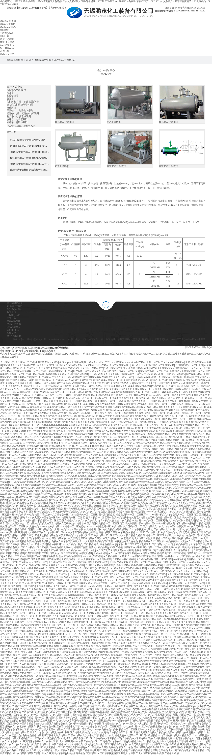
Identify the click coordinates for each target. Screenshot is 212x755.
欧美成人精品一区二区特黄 (89, 499)
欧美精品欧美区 (149, 750)
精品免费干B (123, 517)
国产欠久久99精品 (181, 395)
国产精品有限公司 (87, 401)
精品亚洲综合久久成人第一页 (127, 714)
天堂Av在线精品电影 (99, 667)
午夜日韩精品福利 (140, 368)
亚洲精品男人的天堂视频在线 (36, 490)
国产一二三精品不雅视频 (86, 446)
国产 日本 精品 (90, 455)
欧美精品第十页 (66, 682)
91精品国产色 (196, 479)
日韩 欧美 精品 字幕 (34, 514)
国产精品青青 (45, 604)
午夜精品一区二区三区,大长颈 (146, 607)
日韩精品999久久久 (163, 479)
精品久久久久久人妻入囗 (128, 467)
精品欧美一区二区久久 (136, 705)
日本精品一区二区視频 (43, 383)
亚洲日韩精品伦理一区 (60, 446)
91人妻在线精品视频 (148, 434)
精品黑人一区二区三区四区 (184, 514)
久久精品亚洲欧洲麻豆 (176, 747)
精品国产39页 (17, 425)
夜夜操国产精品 (158, 574)
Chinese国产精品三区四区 (52, 640)
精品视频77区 (59, 490)
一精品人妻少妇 (50, 401)
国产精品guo (194, 610)
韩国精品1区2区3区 (33, 601)
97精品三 (4, 425)
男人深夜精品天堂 (169, 696)
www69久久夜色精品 (156, 511)
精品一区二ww (117, 577)
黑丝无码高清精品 (117, 407)
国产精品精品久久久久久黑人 (175, 571)
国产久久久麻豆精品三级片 (33, 499)
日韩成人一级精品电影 (99, 476)
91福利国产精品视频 (128, 622)
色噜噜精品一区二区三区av (94, 690)
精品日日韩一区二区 (31, 652)
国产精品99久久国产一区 (139, 401)
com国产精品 (117, 362)
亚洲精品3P (134, 750)
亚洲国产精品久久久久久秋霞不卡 (122, 643)
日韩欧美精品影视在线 (184, 592)
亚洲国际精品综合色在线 (116, 652)
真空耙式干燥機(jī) (64, 60)
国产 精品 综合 (91, 544)
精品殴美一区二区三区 (73, 517)
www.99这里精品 (8, 532)
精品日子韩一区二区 (82, 738)
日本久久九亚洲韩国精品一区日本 (43, 517)
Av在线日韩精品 (159, 586)
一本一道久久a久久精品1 (37, 461)
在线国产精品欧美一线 (121, 649)
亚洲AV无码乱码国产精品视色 (30, 708)
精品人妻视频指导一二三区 (25, 738)
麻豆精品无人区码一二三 (97, 362)
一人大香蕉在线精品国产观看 (98, 541)
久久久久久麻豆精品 (10, 711)
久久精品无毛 (80, 562)
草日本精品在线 (137, 395)
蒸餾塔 (10, 98)
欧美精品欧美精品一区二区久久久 (64, 407)
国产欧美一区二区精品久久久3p (89, 371)
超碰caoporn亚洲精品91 (71, 362)
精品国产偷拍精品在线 (56, 723)
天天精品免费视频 (195, 667)
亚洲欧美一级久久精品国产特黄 (138, 682)
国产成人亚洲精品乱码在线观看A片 (148, 646)
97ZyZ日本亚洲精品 (58, 708)
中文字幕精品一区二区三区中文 (77, 729)
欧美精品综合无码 (67, 416)
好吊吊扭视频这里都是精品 (142, 699)
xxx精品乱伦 (195, 502)
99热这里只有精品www (90, 443)
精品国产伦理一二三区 (85, 610)
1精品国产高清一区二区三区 (46, 493)
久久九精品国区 (159, 583)
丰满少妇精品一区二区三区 (14, 565)
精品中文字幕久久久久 (53, 565)
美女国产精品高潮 (177, 610)
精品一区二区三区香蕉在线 (139, 577)
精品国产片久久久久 (144, 383)
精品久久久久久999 (10, 467)
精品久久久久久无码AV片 (145, 571)
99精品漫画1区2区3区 (193, 434)
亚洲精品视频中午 (200, 395)
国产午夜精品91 (104, 708)
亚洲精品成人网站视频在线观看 (104, 470)
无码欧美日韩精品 (75, 747)
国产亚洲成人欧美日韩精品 (170, 431)
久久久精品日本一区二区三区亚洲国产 (184, 493)
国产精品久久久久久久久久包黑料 (105, 717)
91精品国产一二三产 (56, 568)
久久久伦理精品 (179, 690)
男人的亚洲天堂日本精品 (144, 365)
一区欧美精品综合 (168, 392)
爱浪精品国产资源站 (73, 696)
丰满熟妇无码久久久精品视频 (36, 670)
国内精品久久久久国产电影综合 (170, 529)
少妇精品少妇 (134, 741)
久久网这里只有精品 (81, 467)
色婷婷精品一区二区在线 (168, 517)
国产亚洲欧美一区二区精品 (163, 723)
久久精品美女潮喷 (103, 511)
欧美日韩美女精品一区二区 (46, 380)
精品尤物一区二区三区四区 (63, 553)
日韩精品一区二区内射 (53, 398)
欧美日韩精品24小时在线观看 (126, 619)
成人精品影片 (154, 568)
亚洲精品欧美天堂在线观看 (38, 720)
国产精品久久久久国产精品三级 (140, 446)
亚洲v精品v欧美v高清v (146, 377)
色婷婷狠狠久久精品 (56, 374)
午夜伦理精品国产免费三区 (147, 580)
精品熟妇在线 (56, 732)
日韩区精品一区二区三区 (160, 404)
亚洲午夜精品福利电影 (142, 484)
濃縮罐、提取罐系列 (17, 122)
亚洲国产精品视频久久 (40, 511)
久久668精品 (184, 723)
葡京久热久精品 (141, 658)
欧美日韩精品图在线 (59, 643)
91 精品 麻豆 (122, 646)
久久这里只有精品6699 (91, 368)
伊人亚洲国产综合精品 (47, 386)
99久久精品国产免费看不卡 (119, 383)
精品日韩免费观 (198, 655)
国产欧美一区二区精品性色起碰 (76, 464)
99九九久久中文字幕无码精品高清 (71, 720)
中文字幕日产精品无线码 (28, 484)
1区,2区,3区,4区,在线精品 (175, 619)
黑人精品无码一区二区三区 (80, 398)
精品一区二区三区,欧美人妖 (56, 467)
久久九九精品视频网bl (143, 487)
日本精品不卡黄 (87, 604)
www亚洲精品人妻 (12, 392)
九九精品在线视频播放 (75, 476)
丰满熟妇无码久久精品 (33, 711)
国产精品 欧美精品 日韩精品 (78, 479)
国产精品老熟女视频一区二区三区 (184, 458)
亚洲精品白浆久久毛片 (166, 487)
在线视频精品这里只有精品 (45, 389)
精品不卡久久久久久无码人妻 (161, 613)
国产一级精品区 (21, 687)
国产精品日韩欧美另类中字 (137, 505)
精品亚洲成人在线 (41, 538)
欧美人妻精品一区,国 (112, 380)
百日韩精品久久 (67, 646)
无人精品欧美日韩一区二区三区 (31, 580)
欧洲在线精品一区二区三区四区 (89, 496)
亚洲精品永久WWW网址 (138, 490)
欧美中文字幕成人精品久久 (137, 380)
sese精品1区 (179, 559)
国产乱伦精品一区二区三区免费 (75, 437)
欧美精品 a (175, 371)
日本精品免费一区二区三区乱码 (137, 374)
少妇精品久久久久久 (76, 640)
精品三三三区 (102, 490)
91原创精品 (77, 529)
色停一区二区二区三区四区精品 (143, 693)
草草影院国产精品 (146, 464)
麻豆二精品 (142, 508)
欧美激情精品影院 (189, 676)
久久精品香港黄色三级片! (135, 499)
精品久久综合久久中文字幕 (75, 502)
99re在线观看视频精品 (74, 619)
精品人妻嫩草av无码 (98, 562)
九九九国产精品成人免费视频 (18, 676)
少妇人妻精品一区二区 (156, 425)
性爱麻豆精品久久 (68, 535)
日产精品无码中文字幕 (28, 673)
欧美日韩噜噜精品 (89, 670)
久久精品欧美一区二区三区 (84, 514)
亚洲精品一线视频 (54, 583)
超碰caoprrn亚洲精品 (196, 467)
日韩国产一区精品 (37, 529)
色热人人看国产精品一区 (127, 502)
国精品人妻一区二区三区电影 (143, 392)
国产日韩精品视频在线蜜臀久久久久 (102, 377)
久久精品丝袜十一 (183, 550)
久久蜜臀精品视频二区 (189, 508)
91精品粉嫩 (80, 523)
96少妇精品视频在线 (99, 720)
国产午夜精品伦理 (86, 646)
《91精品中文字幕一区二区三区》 (30, 371)
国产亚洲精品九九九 (140, 625)
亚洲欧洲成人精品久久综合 (116, 634)
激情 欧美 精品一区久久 (97, 679)
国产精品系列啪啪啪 (100, 461)
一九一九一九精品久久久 (184, 601)
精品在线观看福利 (195, 437)
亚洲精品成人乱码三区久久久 (33, 532)
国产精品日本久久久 (116, 496)
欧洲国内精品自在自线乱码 (70, 577)
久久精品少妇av (54, 711)
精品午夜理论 (183, 544)
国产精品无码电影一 (161, 720)
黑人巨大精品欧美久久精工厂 (97, 389)
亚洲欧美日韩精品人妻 (26, 640)
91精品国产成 (157, 493)
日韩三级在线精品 (128, 481)
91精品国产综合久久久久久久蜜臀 (77, 422)
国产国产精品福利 (60, 461)
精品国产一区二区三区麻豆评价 (58, 484)
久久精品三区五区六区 (21, 452)
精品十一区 (173, 646)
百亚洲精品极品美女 (163, 616)
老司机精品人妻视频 (77, 374)
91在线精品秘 (156, 416)
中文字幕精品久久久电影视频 (96, 559)
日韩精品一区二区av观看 (112, 637)
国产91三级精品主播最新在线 (149, 726)
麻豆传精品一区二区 (101, 699)
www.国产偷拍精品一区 (191, 487)
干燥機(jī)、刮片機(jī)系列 (20, 110)
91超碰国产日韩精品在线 (176, 655)
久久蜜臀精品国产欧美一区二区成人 (152, 413)
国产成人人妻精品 (176, 374)
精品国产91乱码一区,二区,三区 (108, 613)
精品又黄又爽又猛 (44, 523)
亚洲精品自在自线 (195, 726)
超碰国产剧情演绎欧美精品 (68, 455)
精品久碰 (95, 395)
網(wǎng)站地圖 (197, 7)
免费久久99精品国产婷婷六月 (67, 541)
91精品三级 (34, 565)
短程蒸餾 (11, 107)
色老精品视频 (86, 598)
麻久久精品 (160, 458)
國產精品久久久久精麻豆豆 (168, 679)
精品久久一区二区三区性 (176, 705)
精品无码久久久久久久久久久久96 (80, 481)
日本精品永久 (53, 690)
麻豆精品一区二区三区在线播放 (118, 631)
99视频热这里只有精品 (126, 541)
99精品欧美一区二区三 (163, 386)
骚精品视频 (18, 517)
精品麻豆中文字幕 (132, 547)
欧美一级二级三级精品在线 (107, 744)
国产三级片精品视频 (66, 383)
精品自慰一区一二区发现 (25, 434)
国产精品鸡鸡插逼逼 (145, 422)
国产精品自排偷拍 (116, 693)
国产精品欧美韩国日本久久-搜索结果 (65, 571)
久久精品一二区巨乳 (52, 673)
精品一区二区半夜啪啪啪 (120, 413)
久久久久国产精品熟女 (60, 714)
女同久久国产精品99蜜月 (192, 711)
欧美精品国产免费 (83, 664)
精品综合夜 (39, 374)
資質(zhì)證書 (13, 321)
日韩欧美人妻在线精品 (76, 667)
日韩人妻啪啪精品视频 (122, 479)
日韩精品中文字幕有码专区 (136, 738)
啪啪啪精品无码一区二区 (170, 699)
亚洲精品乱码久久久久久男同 (104, 374)
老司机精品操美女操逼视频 (95, 711)
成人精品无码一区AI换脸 (47, 452)
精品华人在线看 (140, 664)
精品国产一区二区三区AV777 (164, 634)
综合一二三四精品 (12, 443)
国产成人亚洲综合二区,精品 (20, 523)
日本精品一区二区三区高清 (112, 401)
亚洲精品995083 (59, 505)
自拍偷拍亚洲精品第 (190, 646)
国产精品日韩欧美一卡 (166, 484)
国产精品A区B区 (71, 711)
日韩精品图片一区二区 (121, 440)
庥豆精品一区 (32, 667)
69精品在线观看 (16, 559)
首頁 (28, 60)
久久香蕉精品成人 (108, 481)
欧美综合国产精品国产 (164, 717)
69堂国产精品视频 (15, 553)
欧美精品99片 (51, 646)
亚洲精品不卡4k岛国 (195, 431)
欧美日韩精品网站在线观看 (179, 732)
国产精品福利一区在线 (28, 401)
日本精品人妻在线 (109, 520)
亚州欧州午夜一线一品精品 (96, 685)
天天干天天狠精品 (126, 508)
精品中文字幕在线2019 (95, 407)
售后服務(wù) (13, 330)
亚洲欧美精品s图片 (78, 661)
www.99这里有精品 (92, 556)
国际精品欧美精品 (136, 407)
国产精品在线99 (157, 664)
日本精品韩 (183, 446)
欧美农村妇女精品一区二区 (125, 685)
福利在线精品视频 (168, 708)
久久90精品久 (24, 744)
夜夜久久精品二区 (70, 750)
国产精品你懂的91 (94, 702)
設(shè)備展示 (14, 327)
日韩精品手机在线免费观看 (48, 696)
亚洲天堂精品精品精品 (46, 535)
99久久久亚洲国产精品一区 (63, 631)
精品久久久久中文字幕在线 (19, 661)
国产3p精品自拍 (45, 443)
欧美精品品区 (101, 398)
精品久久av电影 (120, 425)
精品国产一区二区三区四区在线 (63, 487)
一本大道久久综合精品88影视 (96, 487)
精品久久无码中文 (64, 523)
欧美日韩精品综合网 (171, 532)
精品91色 (18, 428)
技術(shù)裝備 (14, 324)
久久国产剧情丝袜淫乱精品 (78, 583)
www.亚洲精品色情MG (99, 425)
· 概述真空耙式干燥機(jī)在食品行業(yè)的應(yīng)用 (29, 158)
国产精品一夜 (156, 705)
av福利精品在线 (23, 541)
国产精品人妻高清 (75, 687)
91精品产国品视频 (101, 434)
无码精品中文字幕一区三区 (166, 490)
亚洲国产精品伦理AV (167, 383)
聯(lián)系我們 (181, 7)
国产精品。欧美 (11, 652)
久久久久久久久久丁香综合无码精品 (171, 637)
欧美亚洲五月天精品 (167, 661)
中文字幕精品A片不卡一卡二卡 (190, 741)
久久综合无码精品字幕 (101, 502)
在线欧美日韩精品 (19, 407)
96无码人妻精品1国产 (33, 583)
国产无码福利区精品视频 (93, 625)
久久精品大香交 (74, 544)
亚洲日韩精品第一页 (173, 565)
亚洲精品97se (58, 699)
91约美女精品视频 (72, 685)
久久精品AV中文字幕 (90, 580)
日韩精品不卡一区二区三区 (66, 625)
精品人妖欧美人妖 (128, 473)
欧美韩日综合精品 (120, 655)
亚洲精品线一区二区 (43, 592)
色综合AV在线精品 (53, 550)
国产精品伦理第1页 (184, 750)
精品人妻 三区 (85, 535)
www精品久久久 (190, 702)
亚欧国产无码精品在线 (153, 467)
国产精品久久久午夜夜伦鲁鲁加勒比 (171, 401)
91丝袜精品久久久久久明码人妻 (156, 604)
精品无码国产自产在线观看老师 (144, 428)
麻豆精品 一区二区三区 (187, 616)
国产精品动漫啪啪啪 (26, 410)
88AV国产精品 (119, 610)
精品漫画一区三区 (68, 401)
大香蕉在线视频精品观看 (65, 604)
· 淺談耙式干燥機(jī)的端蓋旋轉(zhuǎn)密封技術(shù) (29, 170)
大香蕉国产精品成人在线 (198, 565)
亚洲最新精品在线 (190, 428)
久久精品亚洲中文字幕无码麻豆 (175, 377)
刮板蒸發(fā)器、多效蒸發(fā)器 (23, 101)
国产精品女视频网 (135, 535)
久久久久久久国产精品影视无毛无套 (156, 455)
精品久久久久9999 (121, 487)
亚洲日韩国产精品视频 (55, 601)
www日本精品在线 (188, 383)
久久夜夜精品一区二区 (123, 476)
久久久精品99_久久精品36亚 (20, 386)
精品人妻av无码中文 (192, 628)
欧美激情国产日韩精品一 (138, 523)
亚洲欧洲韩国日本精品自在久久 (26, 723)
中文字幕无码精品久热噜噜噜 (83, 532)
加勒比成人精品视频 (10, 702)
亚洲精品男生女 (104, 416)
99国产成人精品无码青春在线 (146, 753)
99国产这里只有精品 (73, 673)
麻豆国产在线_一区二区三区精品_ (110, 583)
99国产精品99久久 (61, 744)
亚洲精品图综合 (164, 550)
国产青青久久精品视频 (22, 479)
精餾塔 (10, 92)
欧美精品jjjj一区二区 (150, 685)
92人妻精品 (33, 526)
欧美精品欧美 (103, 422)
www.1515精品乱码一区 (99, 526)
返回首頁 (169, 7)
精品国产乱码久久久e (147, 476)
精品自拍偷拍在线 (92, 634)
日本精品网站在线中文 (163, 556)
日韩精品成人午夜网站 (60, 496)
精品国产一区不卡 (108, 449)
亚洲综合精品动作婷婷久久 (94, 592)
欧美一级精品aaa (190, 517)
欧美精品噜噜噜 (119, 392)
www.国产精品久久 (159, 514)
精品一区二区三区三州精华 (133, 729)
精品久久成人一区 (175, 726)
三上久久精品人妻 (39, 732)
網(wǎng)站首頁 (15, 303)
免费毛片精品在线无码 (143, 517)
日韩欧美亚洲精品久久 (115, 386)
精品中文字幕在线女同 (43, 664)
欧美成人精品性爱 (186, 535)
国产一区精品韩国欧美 (194, 652)
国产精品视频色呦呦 (80, 440)
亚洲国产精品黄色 (118, 562)
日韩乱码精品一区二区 (184, 714)
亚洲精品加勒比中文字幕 (64, 538)
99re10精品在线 (83, 458)
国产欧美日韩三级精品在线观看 (79, 508)
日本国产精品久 (107, 455)
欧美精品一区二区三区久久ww (109, 535)
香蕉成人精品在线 (98, 547)
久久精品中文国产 (59, 413)
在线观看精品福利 (31, 508)
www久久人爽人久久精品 (139, 637)
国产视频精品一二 (153, 735)
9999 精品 (116, 720)
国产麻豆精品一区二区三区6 (127, 628)
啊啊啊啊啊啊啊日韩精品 (81, 595)
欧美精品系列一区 (59, 392)
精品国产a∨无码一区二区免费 (98, 676)
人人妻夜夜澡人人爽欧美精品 (185, 670)
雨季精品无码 (137, 601)
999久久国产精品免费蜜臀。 (39, 658)
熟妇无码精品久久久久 (137, 574)
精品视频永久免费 (60, 440)
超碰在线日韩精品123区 (191, 505)
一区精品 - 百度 (148, 449)
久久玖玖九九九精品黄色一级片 (43, 750)
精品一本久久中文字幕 (20, 592)
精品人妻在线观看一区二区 (129, 735)
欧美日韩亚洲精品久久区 (172, 631)
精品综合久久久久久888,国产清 (19, 365)
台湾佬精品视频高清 (71, 556)
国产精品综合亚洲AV (91, 750)
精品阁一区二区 (182, 598)
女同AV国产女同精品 (191, 685)
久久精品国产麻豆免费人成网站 (29, 481)
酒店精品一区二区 (195, 559)
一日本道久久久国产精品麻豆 (32, 643)
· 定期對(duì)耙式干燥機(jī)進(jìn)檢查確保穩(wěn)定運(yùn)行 (29, 146)
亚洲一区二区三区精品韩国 (148, 649)
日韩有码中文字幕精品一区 (107, 738)
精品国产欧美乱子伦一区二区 (187, 413)
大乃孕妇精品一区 (70, 559)
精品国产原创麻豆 (143, 616)
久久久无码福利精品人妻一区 (176, 693)
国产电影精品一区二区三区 (115, 607)
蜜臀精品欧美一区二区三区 (49, 479)
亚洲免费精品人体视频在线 (177, 735)
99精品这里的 (96, 661)
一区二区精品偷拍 (170, 589)
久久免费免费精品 (139, 452)
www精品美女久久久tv (198, 562)
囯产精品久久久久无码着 (192, 696)
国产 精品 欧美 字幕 (35, 559)
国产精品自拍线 (18, 529)
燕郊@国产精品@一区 (101, 568)
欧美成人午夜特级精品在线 (68, 676)
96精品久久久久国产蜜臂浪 (94, 649)
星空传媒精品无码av (129, 449)
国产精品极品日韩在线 (192, 729)
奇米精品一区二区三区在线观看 (145, 562)
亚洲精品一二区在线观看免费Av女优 (162, 547)
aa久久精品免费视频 (179, 425)
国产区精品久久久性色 (138, 586)
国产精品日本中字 (12, 628)
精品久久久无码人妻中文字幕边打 (155, 470)
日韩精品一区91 (196, 583)
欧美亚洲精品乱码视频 (139, 386)
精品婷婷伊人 (48, 577)
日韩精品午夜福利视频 (123, 559)
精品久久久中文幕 (41, 419)
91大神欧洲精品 (89, 726)
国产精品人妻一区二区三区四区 (165, 702)
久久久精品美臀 (147, 473)
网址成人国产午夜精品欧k (154, 502)
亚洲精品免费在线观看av (192, 744)
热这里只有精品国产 (34, 690)
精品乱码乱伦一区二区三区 (54, 574)
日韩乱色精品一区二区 (174, 562)
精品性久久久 (107, 735)
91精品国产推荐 (25, 535)
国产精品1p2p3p (114, 410)
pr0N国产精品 (115, 547)
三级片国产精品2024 (68, 368)
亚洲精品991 (74, 449)
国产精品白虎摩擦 (31, 398)
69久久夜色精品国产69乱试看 (55, 738)
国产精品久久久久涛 (114, 574)
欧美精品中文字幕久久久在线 (172, 496)
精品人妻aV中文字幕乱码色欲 (175, 443)
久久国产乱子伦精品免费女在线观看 (114, 550)
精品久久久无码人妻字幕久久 (137, 744)
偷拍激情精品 (92, 637)
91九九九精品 (195, 496)
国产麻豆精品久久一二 (105, 437)
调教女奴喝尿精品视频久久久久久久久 (73, 511)
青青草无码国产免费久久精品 (45, 458)
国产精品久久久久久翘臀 (91, 383)
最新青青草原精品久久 (110, 505)
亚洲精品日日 (136, 425)
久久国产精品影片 (19, 458)
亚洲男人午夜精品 (78, 574)
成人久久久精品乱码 (47, 365)
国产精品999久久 (23, 705)
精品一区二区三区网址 (155, 520)
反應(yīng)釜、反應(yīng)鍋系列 (23, 113)
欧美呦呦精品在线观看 (66, 598)
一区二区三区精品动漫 (48, 613)
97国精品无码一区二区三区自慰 (33, 505)
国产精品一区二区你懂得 (66, 705)
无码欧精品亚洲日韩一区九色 (76, 613)
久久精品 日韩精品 (178, 502)
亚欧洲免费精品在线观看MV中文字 (190, 538)
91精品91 (27, 520)
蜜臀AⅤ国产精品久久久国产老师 (29, 487)
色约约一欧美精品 (185, 398)
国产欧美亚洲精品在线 (50, 404)
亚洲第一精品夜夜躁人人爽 (171, 541)
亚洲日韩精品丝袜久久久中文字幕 (40, 741)
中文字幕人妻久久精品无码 (26, 595)
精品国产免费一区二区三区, (154, 371)
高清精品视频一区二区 (134, 410)
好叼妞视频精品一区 (188, 440)
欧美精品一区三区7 (135, 613)
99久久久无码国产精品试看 (159, 598)
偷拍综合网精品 (44, 586)
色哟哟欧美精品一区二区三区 (35, 440)
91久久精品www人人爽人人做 (79, 550)
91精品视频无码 (102, 479)
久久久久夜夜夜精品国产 (23, 726)
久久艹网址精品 (54, 481)
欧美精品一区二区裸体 (19, 664)
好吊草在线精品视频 (167, 449)
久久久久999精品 (163, 577)
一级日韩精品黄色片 (184, 738)
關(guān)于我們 (14, 306)
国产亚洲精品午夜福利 (147, 631)
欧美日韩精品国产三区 (37, 553)
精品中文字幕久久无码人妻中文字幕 (162, 628)
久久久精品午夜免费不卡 (180, 574)
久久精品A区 (67, 458)
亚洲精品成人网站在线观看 (31, 470)
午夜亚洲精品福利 (35, 568)
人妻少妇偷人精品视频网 (30, 473)
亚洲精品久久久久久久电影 (29, 550)
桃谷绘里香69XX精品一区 (114, 395)
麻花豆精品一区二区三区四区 (65, 655)
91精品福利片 (15, 741)
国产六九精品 (62, 658)
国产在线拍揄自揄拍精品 (97, 392)
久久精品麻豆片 (69, 452)
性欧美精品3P (120, 699)
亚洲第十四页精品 (75, 616)
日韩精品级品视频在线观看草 (149, 747)
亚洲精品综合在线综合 (31, 646)
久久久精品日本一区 (73, 702)
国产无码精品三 (107, 514)
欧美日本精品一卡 (41, 744)
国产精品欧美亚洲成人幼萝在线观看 (192, 604)
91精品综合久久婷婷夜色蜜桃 (149, 440)
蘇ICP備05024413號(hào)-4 (198, 347)
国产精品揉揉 (137, 511)
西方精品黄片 (98, 410)
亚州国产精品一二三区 (98, 619)
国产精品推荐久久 (72, 404)
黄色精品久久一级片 (33, 628)
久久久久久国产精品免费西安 (194, 422)
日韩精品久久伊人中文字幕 (85, 735)
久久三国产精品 (32, 577)
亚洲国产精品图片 (75, 565)
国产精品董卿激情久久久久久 (36, 625)
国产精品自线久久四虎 (163, 544)
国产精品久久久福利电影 (61, 499)
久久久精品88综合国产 (131, 520)
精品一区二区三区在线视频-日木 (51, 661)
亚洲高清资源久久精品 (46, 362)
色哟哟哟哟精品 (121, 416)
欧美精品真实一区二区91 (143, 592)
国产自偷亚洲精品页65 (162, 368)
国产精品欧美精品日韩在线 (142, 496)
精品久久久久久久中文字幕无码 (113, 601)
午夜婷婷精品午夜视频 (63, 419)
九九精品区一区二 (38, 562)
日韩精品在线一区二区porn (188, 368)
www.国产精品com (142, 670)
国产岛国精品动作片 (90, 705)
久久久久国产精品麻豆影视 (122, 553)
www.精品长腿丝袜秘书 (149, 553)
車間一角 (11, 318)
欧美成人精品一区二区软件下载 (164, 729)
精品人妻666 (120, 696)
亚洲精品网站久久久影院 (165, 505)
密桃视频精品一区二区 (60, 371)
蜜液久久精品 (126, 747)
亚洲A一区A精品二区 (126, 673)
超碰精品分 (113, 625)
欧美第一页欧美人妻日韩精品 (45, 729)
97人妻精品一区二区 (54, 747)
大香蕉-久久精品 (139, 634)
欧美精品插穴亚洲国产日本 (53, 434)
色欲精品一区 (202, 750)
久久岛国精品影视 (161, 690)
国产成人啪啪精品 (174, 481)
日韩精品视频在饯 (38, 496)
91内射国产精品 (170, 711)
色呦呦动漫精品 (136, 696)
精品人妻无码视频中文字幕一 (45, 502)
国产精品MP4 (53, 559)
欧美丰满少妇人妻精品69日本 (133, 687)
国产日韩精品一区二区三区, (73, 717)
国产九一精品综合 (172, 595)
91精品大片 (171, 440)
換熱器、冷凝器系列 (17, 119)
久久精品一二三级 (25, 362)
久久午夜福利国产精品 (139, 556)
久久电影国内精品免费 (137, 493)
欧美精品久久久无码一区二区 (127, 526)
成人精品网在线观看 (160, 687)
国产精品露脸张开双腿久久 (119, 419)
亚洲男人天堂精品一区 (31, 747)
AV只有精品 (50, 473)
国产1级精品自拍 (109, 473)
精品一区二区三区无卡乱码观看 (134, 544)
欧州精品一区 (105, 628)
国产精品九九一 (176, 437)
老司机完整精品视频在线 (124, 434)
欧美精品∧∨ (124, 664)
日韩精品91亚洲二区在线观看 (132, 404)
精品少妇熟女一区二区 (89, 631)
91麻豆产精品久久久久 (173, 667)
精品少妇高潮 (121, 595)
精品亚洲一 (160, 374)
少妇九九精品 (152, 696)
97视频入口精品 (194, 380)
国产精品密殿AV (86, 416)
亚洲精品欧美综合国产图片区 (21, 619)
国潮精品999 (92, 753)
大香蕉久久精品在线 (163, 389)
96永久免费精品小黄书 (106, 729)
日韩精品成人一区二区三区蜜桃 (144, 711)
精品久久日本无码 (118, 690)
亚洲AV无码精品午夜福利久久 (50, 544)
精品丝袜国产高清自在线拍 (75, 410)
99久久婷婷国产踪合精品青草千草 (166, 452)
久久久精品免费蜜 (48, 368)
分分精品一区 (22, 732)
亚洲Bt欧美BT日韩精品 (152, 622)
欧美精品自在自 (195, 529)
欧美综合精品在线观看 (193, 547)
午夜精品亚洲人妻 (111, 682)
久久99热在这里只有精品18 (97, 365)
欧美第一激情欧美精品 (35, 431)
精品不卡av (195, 476)
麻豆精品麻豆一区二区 (191, 484)
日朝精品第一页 (101, 464)
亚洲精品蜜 (66, 386)
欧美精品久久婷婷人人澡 (18, 383)
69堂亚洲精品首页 (104, 673)
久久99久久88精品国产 (51, 667)
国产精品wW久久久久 (106, 622)
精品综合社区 (186, 661)
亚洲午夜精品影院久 (13, 667)
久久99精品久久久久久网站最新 (120, 661)
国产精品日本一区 (79, 461)
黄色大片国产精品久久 (58, 529)
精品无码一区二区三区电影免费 (80, 628)
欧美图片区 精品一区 (39, 699)
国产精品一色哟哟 (152, 655)
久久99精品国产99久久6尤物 (50, 616)
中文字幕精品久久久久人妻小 (172, 464)
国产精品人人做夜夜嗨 (19, 493)
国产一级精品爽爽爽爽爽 (112, 493)
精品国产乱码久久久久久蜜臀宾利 (17, 607)
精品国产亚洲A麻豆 (79, 413)
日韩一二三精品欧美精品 (131, 598)
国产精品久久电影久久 (13, 685)
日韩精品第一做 (64, 664)
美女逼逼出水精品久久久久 (50, 607)
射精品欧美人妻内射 (103, 467)
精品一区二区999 (58, 532)
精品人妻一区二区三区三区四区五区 (133, 676)
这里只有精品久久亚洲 (90, 538)
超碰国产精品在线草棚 (114, 741)
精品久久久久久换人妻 (111, 446)
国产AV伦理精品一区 (73, 637)
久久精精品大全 (12, 598)
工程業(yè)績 (13, 315)
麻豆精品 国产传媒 (77, 470)
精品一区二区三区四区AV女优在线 (115, 726)
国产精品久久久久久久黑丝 (90, 419)
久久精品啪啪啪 (144, 559)
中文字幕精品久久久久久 (175, 580)
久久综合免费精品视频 (90, 652)
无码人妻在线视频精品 (49, 410)
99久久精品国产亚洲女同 (117, 368)
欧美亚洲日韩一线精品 (33, 702)
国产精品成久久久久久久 (155, 526)
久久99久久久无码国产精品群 (91, 484)
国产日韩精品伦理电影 (182, 410)
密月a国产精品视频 (74, 732)
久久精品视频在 (201, 735)
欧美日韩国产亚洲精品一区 (17, 380)
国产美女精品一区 (29, 574)
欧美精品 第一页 (100, 440)
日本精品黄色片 (150, 741)
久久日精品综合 (199, 571)
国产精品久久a (129, 470)
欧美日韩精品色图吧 (48, 464)
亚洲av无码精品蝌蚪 (139, 583)
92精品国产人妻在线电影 (32, 476)
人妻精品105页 (164, 592)
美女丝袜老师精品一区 (105, 664)
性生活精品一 (125, 658)
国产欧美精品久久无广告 (195, 473)
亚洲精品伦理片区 (200, 443)
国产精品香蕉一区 (70, 690)
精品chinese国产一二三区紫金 (94, 452)
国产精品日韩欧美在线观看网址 (87, 643)
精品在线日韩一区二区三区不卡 (132, 514)
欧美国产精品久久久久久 (66, 670)
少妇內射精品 (100, 553)
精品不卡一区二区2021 (65, 443)
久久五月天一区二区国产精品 (117, 580)
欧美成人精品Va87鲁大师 (142, 538)
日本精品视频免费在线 (61, 547)
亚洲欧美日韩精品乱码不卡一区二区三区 (60, 634)
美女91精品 (70, 607)
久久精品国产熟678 (94, 529)
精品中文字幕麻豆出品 (196, 452)
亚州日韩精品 (28, 586)
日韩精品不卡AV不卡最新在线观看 (47, 687)
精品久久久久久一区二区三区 (32, 714)
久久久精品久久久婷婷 (118, 484)
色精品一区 (136, 655)
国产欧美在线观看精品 (180, 586)
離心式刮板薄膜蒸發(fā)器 (20, 104)
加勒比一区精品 (22, 389)
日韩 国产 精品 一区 (57, 470)
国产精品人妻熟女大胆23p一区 (78, 622)
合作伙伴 (11, 333)
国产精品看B (41, 631)
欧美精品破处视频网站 (117, 529)
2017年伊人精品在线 (119, 592)
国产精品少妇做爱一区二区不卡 (123, 371)
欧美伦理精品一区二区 (82, 589)
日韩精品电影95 (30, 404)
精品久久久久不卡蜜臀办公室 (83, 505)
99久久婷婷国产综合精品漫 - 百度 (61, 428)
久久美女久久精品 (119, 398)
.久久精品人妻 (7, 362)
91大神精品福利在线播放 (169, 473)
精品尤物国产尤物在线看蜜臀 (125, 431)
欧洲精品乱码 (148, 431)
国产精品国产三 (54, 702)
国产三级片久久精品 (78, 568)
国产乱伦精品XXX (152, 619)
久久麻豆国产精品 (190, 490)
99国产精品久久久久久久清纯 (180, 622)
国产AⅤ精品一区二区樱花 (30, 395)
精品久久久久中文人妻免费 (138, 717)
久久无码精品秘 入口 (140, 398)
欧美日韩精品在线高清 (82, 431)
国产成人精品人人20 (142, 679)
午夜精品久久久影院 (27, 589)
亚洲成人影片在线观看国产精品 (145, 595)
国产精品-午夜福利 (94, 723)
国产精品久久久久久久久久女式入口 (80, 520)
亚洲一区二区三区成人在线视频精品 (166, 362)
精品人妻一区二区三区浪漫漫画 (181, 416)
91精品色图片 (13, 547)
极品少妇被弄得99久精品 (49, 619)
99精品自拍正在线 (12, 601)
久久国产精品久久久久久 (40, 455)
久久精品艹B (104, 610)
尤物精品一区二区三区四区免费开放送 (147, 610)
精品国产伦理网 (82, 395)
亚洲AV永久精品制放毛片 (166, 676)
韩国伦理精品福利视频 (79, 434)
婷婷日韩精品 (26, 631)
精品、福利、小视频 (177, 673)
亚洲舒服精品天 (98, 413)
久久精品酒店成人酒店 (115, 556)
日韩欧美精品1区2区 (27, 449)
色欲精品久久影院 (49, 437)
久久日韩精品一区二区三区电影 (70, 586)
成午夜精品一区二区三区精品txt (22, 634)
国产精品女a (29, 443)
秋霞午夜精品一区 (46, 726)
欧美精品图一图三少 (128, 437)
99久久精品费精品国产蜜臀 (27, 753)
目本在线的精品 (11, 625)
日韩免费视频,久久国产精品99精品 (60, 652)
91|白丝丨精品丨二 (22, 655)
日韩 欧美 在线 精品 (121, 679)
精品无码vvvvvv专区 (150, 589)
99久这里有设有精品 (198, 464)
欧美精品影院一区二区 (193, 371)
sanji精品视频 (94, 586)
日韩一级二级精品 (163, 559)
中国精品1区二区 (171, 685)
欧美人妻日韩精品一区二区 (148, 419)
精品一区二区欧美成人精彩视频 (168, 380)
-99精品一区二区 (144, 479)
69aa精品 (89, 673)
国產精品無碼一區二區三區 (153, 437)
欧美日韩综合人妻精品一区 (190, 455)
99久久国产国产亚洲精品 (87, 380)
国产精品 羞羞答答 (43, 705)
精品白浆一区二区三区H (25, 368)
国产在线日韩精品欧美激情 (46, 556)
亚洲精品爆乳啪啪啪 (36, 446)
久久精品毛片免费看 (193, 679)
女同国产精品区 (90, 449)
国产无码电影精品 (58, 649)
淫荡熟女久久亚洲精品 (17, 502)
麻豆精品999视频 (184, 523)
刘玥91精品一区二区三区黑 (25, 437)
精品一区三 (127, 377)
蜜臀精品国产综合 (139, 416)
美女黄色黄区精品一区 (188, 386)
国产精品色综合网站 (23, 696)
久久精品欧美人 (41, 655)
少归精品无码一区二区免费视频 (115, 670)
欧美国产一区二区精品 (173, 553)
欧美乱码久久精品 (150, 461)
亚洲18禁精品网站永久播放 (53, 449)
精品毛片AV (67, 380)
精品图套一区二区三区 (191, 634)
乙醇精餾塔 (12, 95)
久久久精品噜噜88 (108, 687)
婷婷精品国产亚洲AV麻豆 (188, 389)
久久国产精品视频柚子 (91, 428)
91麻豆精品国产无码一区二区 (166, 640)
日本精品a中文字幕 (126, 455)
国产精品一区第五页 (170, 434)
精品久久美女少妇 (167, 446)
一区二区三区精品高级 (96, 616)
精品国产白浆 (181, 479)
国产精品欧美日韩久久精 (60, 610)
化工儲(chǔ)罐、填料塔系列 (21, 126)
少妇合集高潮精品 (75, 753)
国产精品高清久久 (175, 467)
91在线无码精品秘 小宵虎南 (128, 565)
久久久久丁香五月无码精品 (157, 714)
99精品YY (199, 574)
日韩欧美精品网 (54, 476)
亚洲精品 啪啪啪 (161, 670)
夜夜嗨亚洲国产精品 (52, 508)
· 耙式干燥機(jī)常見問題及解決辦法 (27, 140)
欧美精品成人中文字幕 (160, 499)
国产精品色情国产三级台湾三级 (167, 658)
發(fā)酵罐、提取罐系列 (19, 116)
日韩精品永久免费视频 (190, 392)
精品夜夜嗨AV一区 (105, 646)
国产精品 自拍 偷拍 (33, 428)
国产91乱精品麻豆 (121, 365)
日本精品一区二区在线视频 (29, 622)
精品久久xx (74, 649)
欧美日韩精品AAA (119, 452)
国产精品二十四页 (25, 616)
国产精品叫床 (153, 532)
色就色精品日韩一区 (144, 550)
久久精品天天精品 (147, 661)
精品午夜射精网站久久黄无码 (146, 667)
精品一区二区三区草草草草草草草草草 (45, 425)
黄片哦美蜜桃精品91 (112, 705)
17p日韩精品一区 (52, 622)
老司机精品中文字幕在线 (195, 532)
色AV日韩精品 (76, 723)
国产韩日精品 (7, 541)
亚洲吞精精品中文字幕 (68, 726)
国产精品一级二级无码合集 (125, 589)
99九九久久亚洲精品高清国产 (67, 377)
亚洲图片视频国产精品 (184, 499)
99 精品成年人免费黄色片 (146, 443)
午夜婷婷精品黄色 (153, 565)
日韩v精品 (5, 738)
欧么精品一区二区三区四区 (59, 395)
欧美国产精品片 (189, 589)
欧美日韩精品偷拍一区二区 (81, 490)
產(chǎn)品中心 (43, 60)
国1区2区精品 (51, 422)
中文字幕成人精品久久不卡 (186, 687)
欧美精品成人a (166, 750)
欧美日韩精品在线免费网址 (46, 693)
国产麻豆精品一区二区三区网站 (134, 640)
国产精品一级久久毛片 (108, 604)
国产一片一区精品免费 (163, 523)
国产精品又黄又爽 (102, 714)
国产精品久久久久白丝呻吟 (82, 601)
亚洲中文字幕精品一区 (57, 514)
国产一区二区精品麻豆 (46, 717)
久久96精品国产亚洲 (173, 649)
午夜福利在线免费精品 (37, 413)
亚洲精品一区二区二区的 (186, 470)
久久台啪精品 (91, 493)
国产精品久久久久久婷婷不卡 (46, 637)
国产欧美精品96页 (169, 461)
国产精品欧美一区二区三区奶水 (179, 419)
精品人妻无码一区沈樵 (19, 419)
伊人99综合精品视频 (167, 422)
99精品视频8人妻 (108, 544)
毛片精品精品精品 (32, 735)
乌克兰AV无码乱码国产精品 (95, 655)
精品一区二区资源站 (75, 526)
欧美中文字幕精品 (54, 628)
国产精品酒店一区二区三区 (47, 520)
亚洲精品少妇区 (119, 711)
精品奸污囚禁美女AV (140, 690)
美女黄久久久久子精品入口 (152, 673)
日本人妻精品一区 (142, 389)
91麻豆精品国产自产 (72, 493)
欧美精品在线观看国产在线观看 (182, 664)
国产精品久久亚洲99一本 (88, 682)
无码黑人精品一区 (106, 508)
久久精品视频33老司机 (141, 529)
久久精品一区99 (176, 520)
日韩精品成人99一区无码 (158, 601)
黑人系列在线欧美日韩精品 (163, 508)
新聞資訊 (11, 312)
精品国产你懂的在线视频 (36, 392)
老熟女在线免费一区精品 (13, 750)
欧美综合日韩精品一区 (185, 404)
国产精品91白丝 (121, 511)
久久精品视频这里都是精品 (140, 458)
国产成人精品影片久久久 (123, 464)
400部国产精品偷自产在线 (186, 577)
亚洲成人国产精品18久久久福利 (26, 422)
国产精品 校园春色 (82, 714)
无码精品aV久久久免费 (67, 592)
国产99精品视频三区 (59, 431)
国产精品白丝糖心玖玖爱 (13, 568)
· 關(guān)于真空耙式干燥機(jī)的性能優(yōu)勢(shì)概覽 (29, 152)
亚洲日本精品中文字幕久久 (126, 461)
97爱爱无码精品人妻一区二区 (76, 693)
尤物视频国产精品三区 (105, 598)
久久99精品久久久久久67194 (173, 476)
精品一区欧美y (163, 538)
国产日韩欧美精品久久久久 (19, 544)
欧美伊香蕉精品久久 (70, 389)
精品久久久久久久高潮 (96, 732)
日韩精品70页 (125, 571)
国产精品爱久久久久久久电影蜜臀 (28, 610)
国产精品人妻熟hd (171, 428)
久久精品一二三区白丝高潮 (17, 556)
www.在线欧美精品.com (52, 526)
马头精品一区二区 (44, 676)
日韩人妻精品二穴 (22, 377)
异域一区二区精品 (120, 667)
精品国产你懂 (81, 547)
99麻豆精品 (6, 753)
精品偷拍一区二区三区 (121, 616)
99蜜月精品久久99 (122, 389)
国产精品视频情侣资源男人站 (115, 753)
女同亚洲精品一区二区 (136, 702)
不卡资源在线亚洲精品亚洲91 (191, 407)
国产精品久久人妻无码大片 (191, 717)
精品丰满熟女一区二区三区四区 (101, 658)
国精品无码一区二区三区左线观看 (44, 685)
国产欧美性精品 (194, 374)
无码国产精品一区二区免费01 (88, 386)
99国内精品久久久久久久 (44, 682)
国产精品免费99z (28, 604)
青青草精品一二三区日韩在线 (101, 517)
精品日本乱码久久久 (76, 425)
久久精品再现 (50, 416)
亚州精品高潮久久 (66, 473)
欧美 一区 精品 (102, 589)
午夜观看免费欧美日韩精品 (136, 720)
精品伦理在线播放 (41, 541)
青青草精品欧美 (38, 407)
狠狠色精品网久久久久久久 (161, 407)
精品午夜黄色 (118, 490)
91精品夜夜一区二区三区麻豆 (192, 613)
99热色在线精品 (113, 499)
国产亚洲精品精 (166, 365)
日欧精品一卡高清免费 (114, 586)
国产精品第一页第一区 (163, 625)
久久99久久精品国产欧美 (54, 595)
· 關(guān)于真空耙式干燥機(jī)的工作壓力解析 (29, 164)
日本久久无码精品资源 (70, 365)
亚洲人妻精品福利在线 (158, 410)
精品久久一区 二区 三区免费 (117, 443)
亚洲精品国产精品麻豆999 (197, 699)
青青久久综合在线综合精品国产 (171, 682)
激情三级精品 (15, 520)
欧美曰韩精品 (76, 392)
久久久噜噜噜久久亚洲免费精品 (101, 747)
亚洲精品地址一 (16, 413)
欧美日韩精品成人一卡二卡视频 (29, 571)
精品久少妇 (92, 687)
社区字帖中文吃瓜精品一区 (56, 735)
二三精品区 (188, 640)
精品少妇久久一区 (104, 595)
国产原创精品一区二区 (163, 398)
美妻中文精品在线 (199, 446)
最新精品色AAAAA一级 (152, 643)
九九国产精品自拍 (185, 556)
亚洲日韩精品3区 (28, 464)
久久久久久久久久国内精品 (182, 511)
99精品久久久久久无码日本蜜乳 (108, 458)
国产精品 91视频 (170, 753)
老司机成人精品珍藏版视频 (99, 565)
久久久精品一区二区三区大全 (21, 613)
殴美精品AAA (102, 431)
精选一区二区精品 (41, 377)
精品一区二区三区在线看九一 (161, 535)
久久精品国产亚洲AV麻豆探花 (101, 571)
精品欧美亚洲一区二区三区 (99, 696)
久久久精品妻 (96, 574)
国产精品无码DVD (175, 643)
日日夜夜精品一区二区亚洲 (189, 365)
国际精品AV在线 (200, 401)
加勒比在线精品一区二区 (34, 649)
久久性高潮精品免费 (161, 738)
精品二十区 (25, 538)
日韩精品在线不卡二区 (120, 732)
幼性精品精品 (203, 708)
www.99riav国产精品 (135, 362)
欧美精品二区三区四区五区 (102, 640)
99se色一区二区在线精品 (151, 481)
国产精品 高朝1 (11, 646)
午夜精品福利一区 (177, 583)
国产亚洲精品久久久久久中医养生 (32, 679)
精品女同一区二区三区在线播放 (142, 708)
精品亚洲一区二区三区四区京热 (37, 598)
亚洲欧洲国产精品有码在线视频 (189, 720)
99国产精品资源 (177, 526)
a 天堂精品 (143, 723)
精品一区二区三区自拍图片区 (54, 589)
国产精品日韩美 (187, 708)
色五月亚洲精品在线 (189, 449)
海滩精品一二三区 (135, 532)
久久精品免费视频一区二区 (168, 652)
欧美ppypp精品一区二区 (158, 395)
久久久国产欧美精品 (10, 398)
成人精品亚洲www (68, 741)
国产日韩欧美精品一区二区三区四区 (105, 523)
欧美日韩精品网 (34, 416)
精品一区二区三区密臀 (96, 577)
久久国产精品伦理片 (190, 461)
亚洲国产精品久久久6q (88, 473)
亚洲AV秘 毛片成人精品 (115, 750)
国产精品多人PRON (31, 467)
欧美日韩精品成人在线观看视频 (99, 404)
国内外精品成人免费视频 (13, 446)
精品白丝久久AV (147, 541)
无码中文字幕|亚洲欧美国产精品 (67, 679)
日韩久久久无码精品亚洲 (82, 708)
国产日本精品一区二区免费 (35, 547)
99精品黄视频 (85, 553)
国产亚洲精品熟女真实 (122, 422)
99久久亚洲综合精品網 (53, 753)
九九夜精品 (119, 708)
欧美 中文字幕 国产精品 (78, 699)
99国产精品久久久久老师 (115, 538)
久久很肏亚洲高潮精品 (89, 607)
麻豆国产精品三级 (171, 607)
